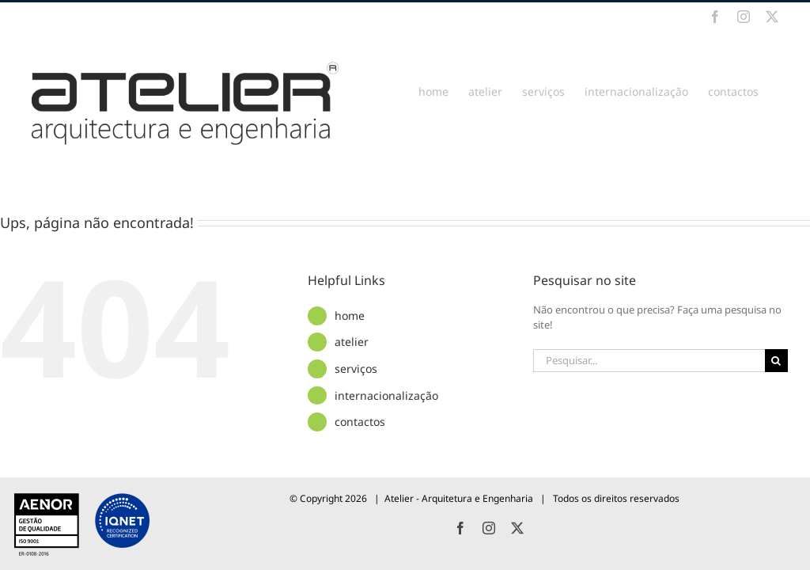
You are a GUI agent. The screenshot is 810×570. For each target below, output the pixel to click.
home (350, 315)
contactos (360, 421)
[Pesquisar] (776, 360)
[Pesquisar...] (648, 360)
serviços (356, 368)
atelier (352, 341)
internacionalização (386, 395)
